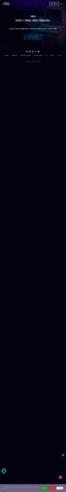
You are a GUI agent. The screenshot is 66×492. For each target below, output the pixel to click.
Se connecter (54, 3)
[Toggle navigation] (62, 3)
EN (57, 55)
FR (60, 55)
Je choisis (60, 488)
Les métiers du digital (25, 55)
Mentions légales (38, 55)
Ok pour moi (44, 488)
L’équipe (6, 55)
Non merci (52, 488)
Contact (52, 55)
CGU (46, 55)
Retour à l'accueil (33, 37)
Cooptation (14, 55)
